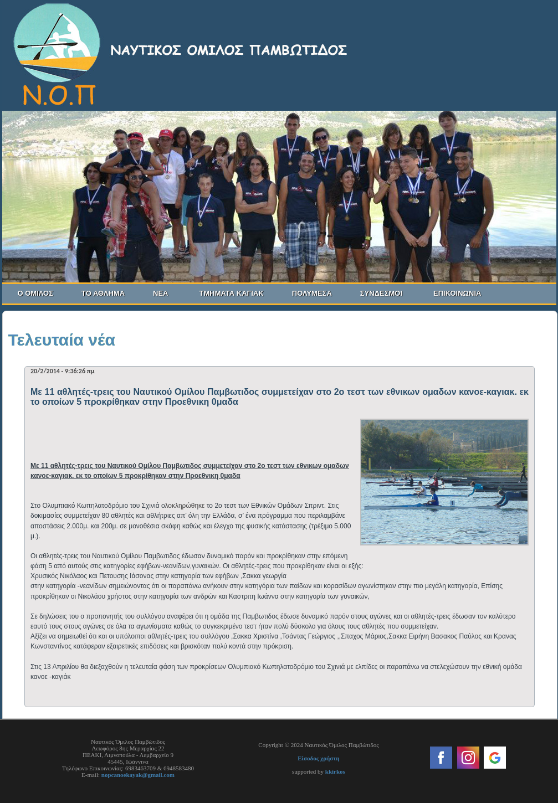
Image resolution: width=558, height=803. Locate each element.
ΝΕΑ (160, 293)
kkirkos (335, 771)
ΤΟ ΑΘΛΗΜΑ (107, 293)
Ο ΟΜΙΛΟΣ (40, 293)
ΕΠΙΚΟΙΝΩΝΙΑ (457, 293)
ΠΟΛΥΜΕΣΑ (316, 293)
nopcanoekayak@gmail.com (138, 774)
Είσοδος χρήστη (318, 758)
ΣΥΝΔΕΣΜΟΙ (381, 293)
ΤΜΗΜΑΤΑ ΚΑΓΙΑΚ (236, 293)
